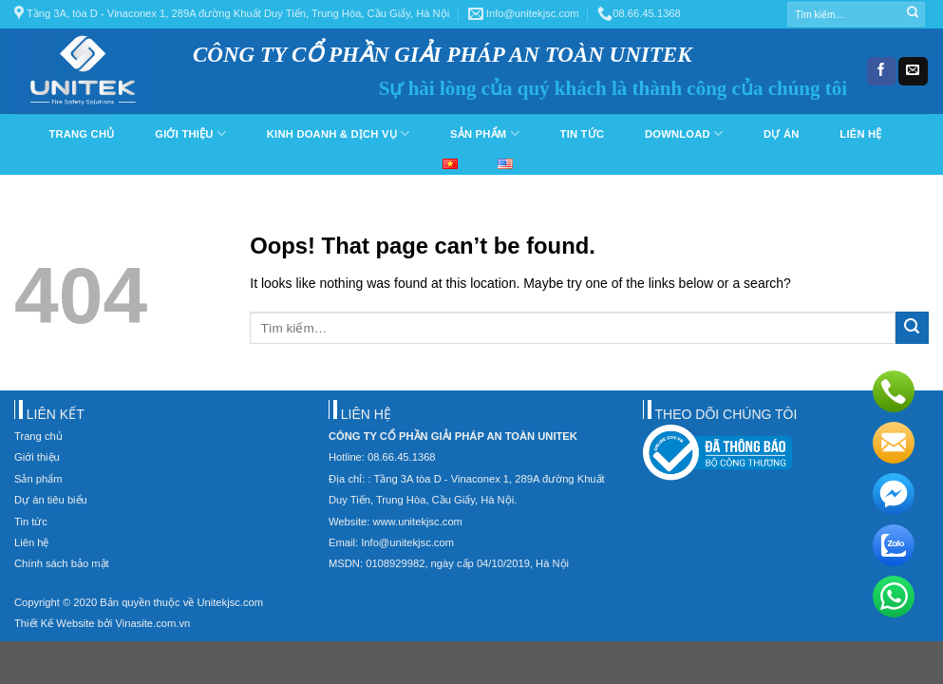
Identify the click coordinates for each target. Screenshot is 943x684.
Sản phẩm (484, 133)
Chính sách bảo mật (61, 563)
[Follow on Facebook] (881, 71)
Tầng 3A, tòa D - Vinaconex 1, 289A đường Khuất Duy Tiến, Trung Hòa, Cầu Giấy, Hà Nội (231, 14)
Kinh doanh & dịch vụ (338, 133)
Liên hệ (860, 134)
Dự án (781, 134)
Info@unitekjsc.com (523, 14)
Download (684, 133)
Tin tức (582, 134)
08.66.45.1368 (639, 14)
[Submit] (912, 14)
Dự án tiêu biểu (50, 499)
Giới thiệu (190, 133)
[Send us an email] (912, 71)
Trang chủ (81, 134)
